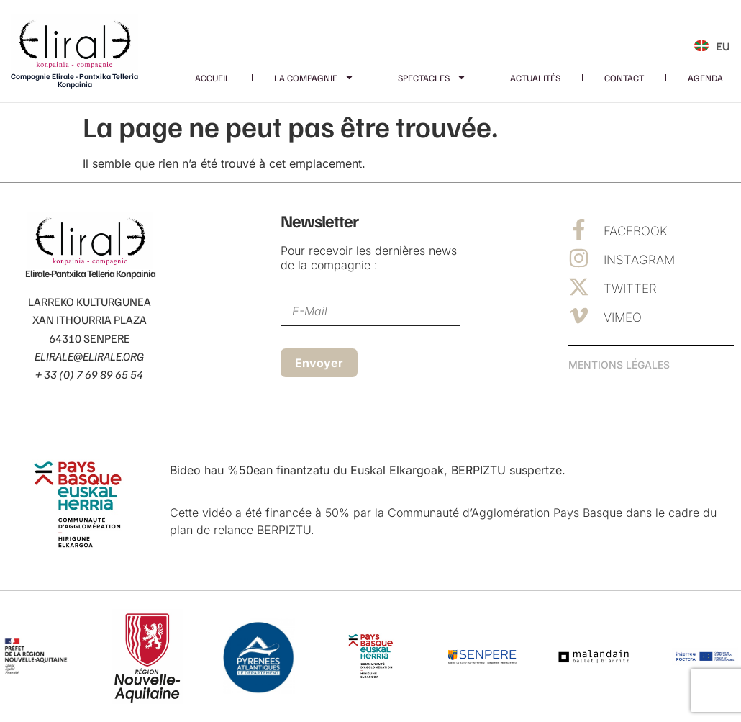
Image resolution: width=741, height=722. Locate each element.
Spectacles (432, 78)
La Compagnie (314, 78)
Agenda (705, 78)
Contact (624, 78)
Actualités (535, 78)
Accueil (212, 78)
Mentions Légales (619, 364)
